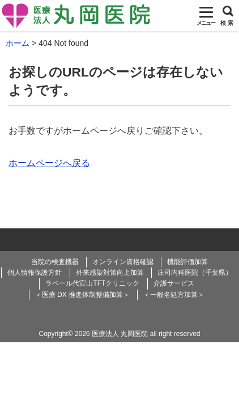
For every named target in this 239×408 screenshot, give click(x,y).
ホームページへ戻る (49, 163)
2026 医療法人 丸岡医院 (111, 334)
